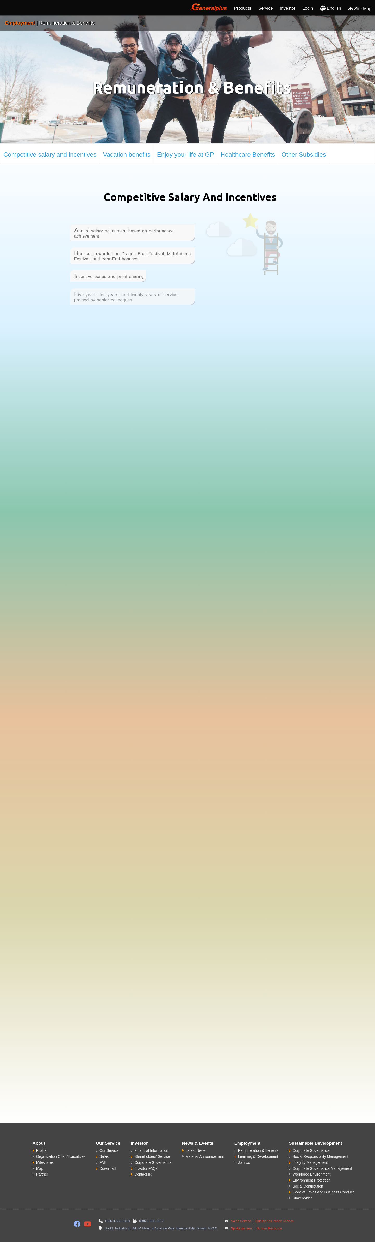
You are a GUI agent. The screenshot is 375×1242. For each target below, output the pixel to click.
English (330, 8)
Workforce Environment (311, 1164)
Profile (41, 1140)
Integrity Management (310, 1152)
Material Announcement (205, 1146)
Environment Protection (311, 1170)
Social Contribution (307, 1176)
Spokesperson (241, 1218)
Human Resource (268, 1218)
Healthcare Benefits (248, 154)
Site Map (360, 8)
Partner (42, 1164)
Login (307, 8)
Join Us (244, 1152)
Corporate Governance (152, 1152)
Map (39, 1158)
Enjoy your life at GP (185, 154)
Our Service (109, 1140)
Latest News (196, 1140)
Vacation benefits (127, 154)
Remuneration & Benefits (258, 1140)
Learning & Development (258, 1146)
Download (107, 1158)
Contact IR (143, 1164)
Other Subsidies (304, 154)
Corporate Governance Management (322, 1158)
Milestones (45, 1152)
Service (265, 8)
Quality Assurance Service (274, 1210)
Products (242, 8)
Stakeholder (302, 1188)
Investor (288, 8)
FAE (102, 1152)
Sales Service (241, 1210)
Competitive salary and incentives (50, 154)
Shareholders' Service (152, 1146)
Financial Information (151, 1140)
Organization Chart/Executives (60, 1146)
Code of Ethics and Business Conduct (323, 1182)
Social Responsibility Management (320, 1146)
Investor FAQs (146, 1158)
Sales (104, 1146)
